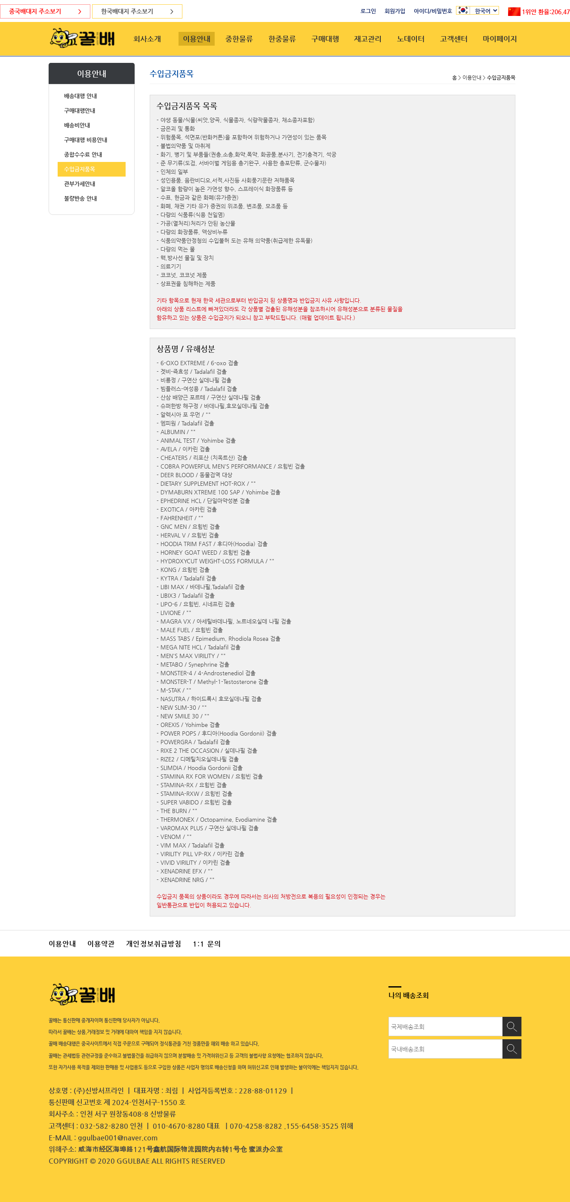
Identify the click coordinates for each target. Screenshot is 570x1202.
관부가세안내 (79, 183)
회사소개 (147, 38)
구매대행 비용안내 (85, 140)
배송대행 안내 (80, 96)
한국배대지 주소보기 (137, 11)
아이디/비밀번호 (433, 11)
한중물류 (282, 38)
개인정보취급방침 (154, 944)
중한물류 (239, 38)
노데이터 (411, 38)
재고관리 (368, 38)
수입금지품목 (79, 169)
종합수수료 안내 (83, 154)
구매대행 (325, 38)
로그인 (368, 11)
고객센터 (454, 38)
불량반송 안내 (80, 198)
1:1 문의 (207, 944)
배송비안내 (77, 125)
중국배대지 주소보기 (45, 11)
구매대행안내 (79, 110)
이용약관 (101, 944)
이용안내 (196, 38)
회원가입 (395, 11)
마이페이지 (500, 38)
